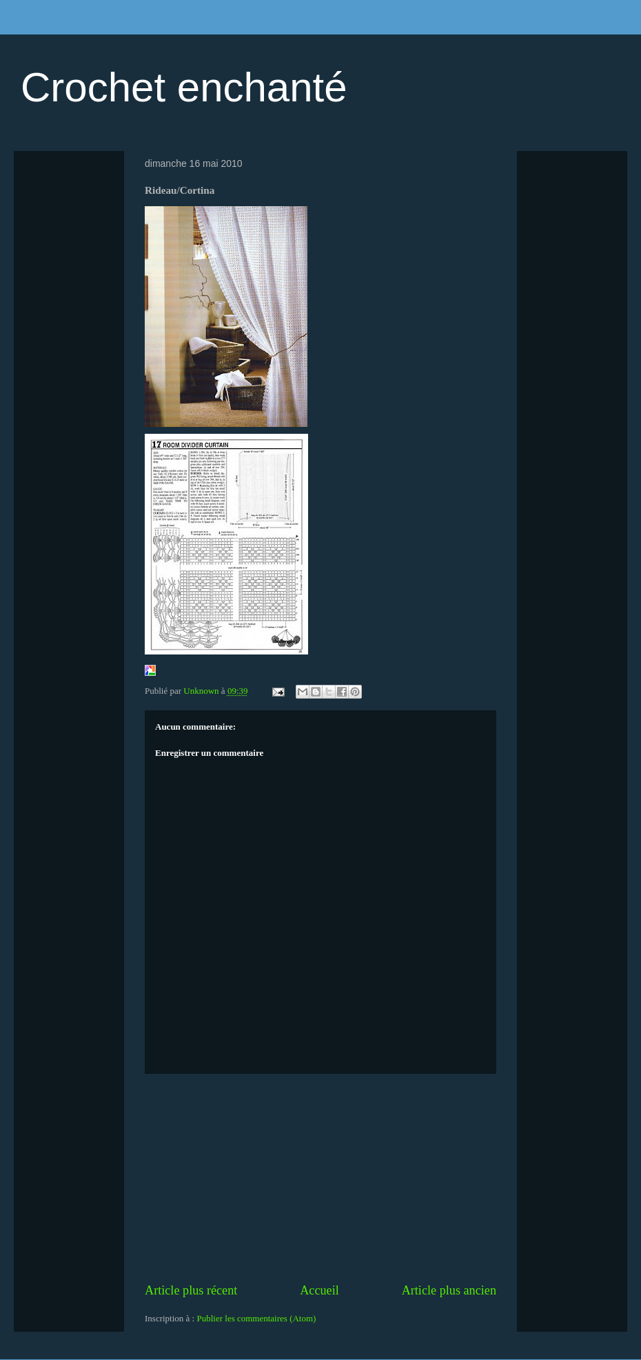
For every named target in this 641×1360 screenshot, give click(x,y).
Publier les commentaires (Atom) (256, 1318)
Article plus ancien (449, 1290)
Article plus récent (191, 1290)
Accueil (319, 1290)
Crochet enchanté (184, 87)
